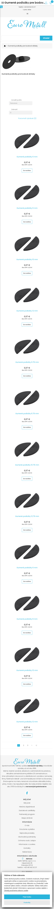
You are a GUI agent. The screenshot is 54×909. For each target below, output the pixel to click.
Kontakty (27, 849)
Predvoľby (27, 902)
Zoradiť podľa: (16, 101)
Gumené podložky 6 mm (27, 158)
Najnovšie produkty (27, 834)
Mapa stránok (27, 819)
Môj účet (27, 804)
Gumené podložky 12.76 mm (27, 517)
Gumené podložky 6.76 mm (27, 363)
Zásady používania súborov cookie (16, 890)
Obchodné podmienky (27, 838)
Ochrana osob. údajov (27, 841)
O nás (27, 826)
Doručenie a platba (27, 830)
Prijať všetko (27, 897)
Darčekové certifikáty (27, 811)
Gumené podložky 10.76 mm (27, 466)
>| (36, 746)
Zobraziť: (14, 110)
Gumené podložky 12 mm (27, 312)
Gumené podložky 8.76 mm (27, 414)
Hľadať (46, 38)
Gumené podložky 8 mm (27, 209)
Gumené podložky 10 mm (27, 260)
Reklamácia (27, 853)
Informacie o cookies (27, 845)
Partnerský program (27, 815)
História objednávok (27, 808)
